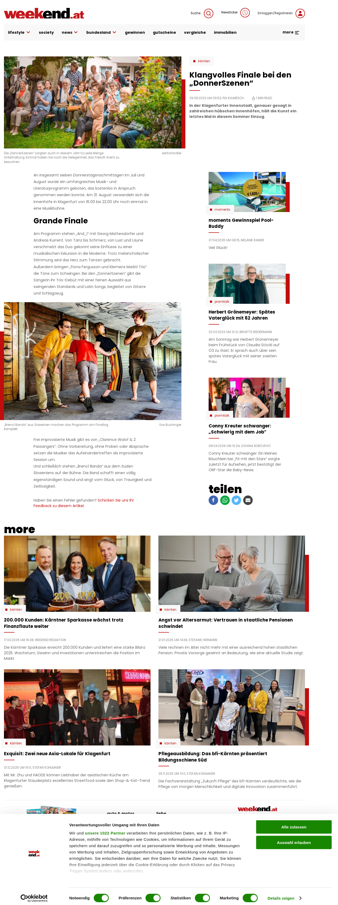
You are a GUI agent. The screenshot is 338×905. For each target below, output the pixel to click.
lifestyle (19, 32)
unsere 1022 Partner (105, 829)
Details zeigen (280, 894)
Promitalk (222, 302)
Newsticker (235, 12)
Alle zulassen (293, 823)
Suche (202, 13)
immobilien (225, 32)
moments (222, 210)
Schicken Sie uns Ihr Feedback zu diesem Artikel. (84, 503)
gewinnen (135, 32)
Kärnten (204, 61)
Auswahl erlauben (294, 839)
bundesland (101, 32)
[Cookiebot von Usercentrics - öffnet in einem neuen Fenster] (34, 895)
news (70, 32)
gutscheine (164, 32)
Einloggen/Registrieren (281, 13)
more (291, 32)
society (46, 32)
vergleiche (195, 32)
